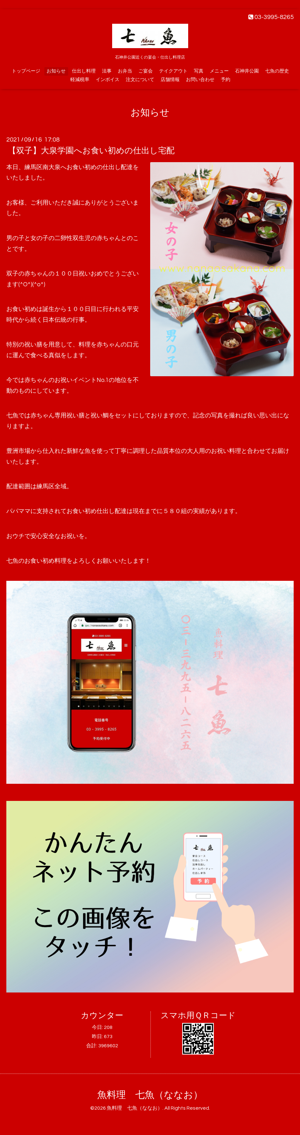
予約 (225, 79)
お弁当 (125, 71)
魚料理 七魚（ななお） (150, 1095)
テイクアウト (173, 71)
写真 (198, 71)
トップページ (26, 71)
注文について (140, 79)
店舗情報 (170, 79)
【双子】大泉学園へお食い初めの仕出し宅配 (91, 151)
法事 (107, 71)
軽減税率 (79, 79)
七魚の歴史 (277, 71)
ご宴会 (145, 71)
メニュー (219, 71)
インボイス (107, 79)
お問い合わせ (200, 79)
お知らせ (56, 71)
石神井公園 (247, 71)
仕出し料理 (84, 71)
